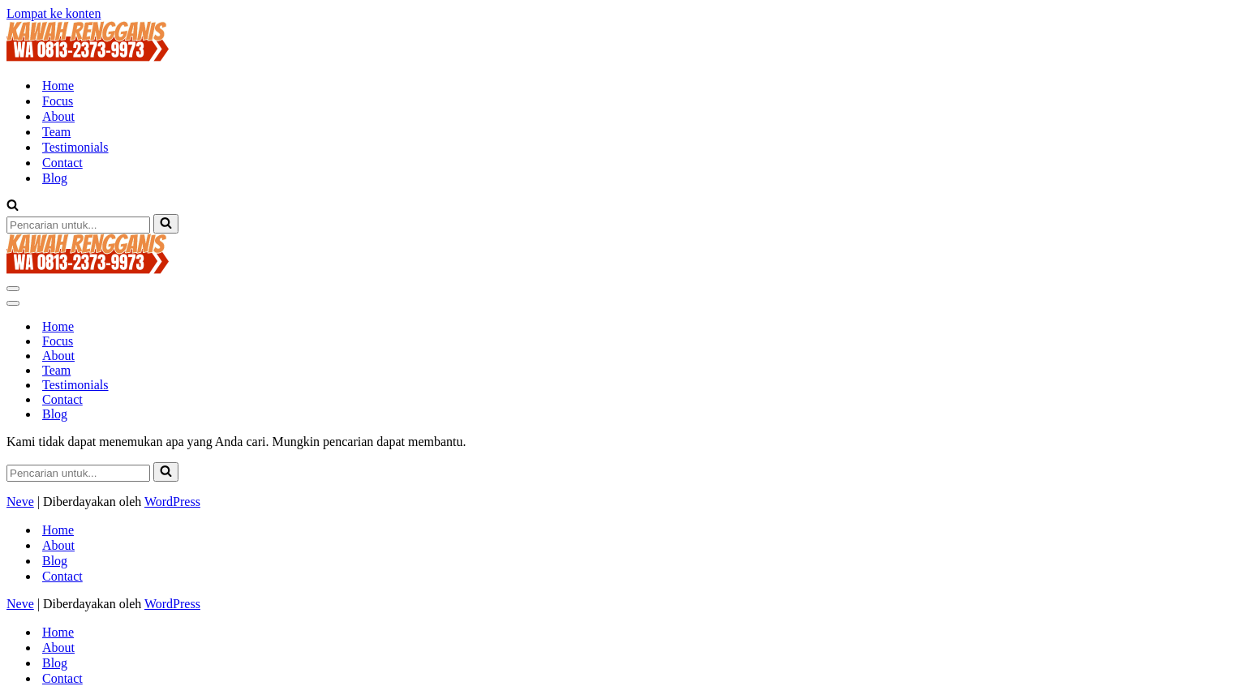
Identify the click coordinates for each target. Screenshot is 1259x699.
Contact (62, 162)
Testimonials (75, 147)
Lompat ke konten (53, 13)
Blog (54, 178)
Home (58, 85)
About (58, 116)
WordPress (172, 501)
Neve (20, 501)
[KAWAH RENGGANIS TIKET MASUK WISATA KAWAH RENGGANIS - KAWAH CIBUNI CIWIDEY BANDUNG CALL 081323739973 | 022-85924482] (87, 57)
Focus (57, 101)
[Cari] (12, 206)
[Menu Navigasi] (12, 288)
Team (56, 132)
